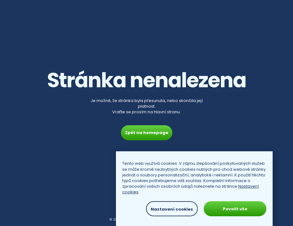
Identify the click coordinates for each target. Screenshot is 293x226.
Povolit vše (235, 209)
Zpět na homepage (146, 133)
